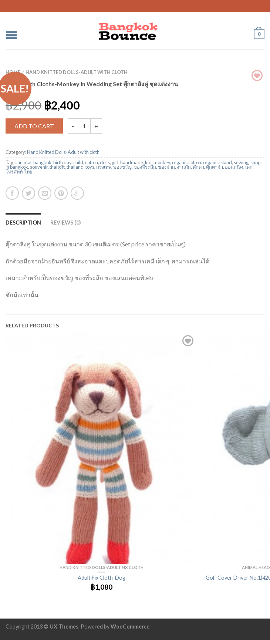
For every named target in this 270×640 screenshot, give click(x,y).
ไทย (28, 172)
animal (24, 162)
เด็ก (249, 167)
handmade (131, 162)
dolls (105, 162)
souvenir (39, 167)
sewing (241, 162)
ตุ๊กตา (198, 167)
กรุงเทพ (103, 167)
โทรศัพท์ (14, 172)
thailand (75, 167)
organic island (217, 162)
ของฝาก (166, 167)
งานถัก (184, 167)
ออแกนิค (234, 167)
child (78, 162)
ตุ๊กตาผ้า (214, 167)
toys (89, 167)
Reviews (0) (65, 222)
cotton (91, 162)
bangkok (42, 162)
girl (115, 162)
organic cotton (186, 162)
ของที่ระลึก (145, 167)
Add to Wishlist (187, 340)
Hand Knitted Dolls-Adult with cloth (77, 72)
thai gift (57, 167)
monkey (161, 162)
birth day (62, 162)
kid (148, 162)
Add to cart (34, 125)
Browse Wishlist (257, 75)
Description (23, 222)
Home (13, 72)
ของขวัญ (122, 167)
